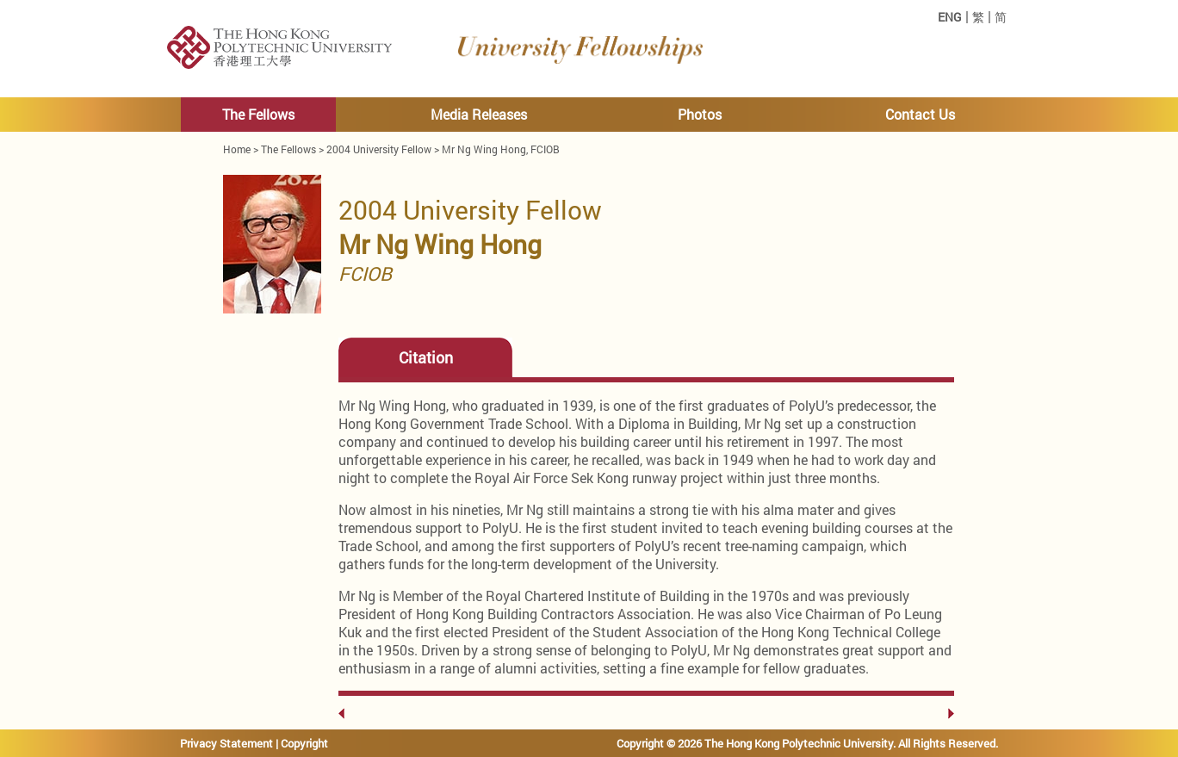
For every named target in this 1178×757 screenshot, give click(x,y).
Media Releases (479, 114)
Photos (700, 114)
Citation (426, 358)
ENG (950, 17)
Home (237, 149)
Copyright (304, 743)
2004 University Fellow (378, 149)
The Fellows (258, 114)
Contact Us (920, 114)
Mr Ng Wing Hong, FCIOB (501, 149)
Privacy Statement (226, 743)
